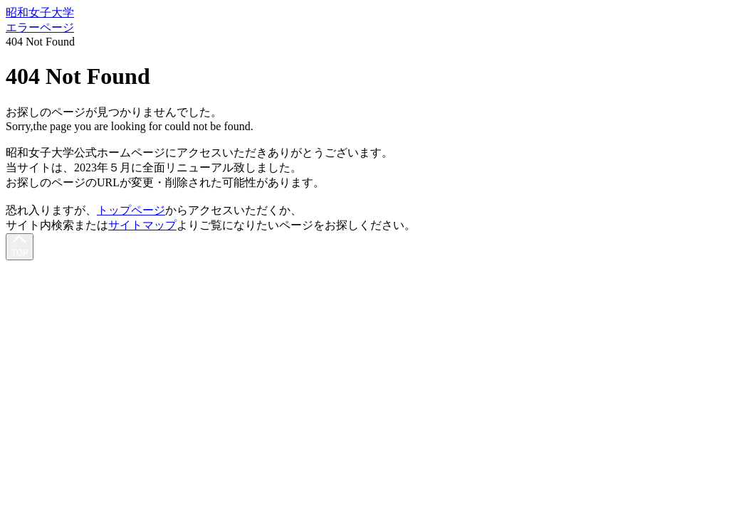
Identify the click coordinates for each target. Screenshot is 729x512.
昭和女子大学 (40, 12)
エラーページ (40, 27)
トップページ (131, 210)
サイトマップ (142, 225)
